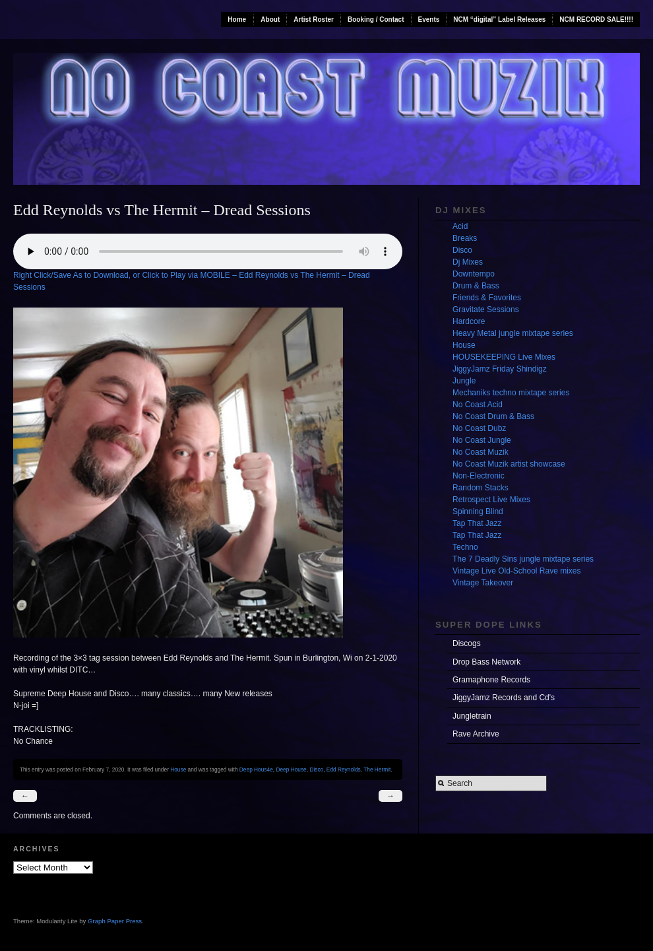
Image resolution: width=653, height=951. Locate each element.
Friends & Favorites (486, 297)
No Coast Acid (477, 404)
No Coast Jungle (481, 440)
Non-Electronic (478, 475)
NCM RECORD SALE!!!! (596, 19)
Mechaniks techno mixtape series (510, 392)
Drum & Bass (475, 285)
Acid (460, 226)
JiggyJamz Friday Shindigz (499, 369)
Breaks (464, 238)
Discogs (466, 643)
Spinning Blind (477, 511)
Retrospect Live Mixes (491, 499)
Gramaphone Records (491, 679)
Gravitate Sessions (485, 309)
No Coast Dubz (479, 428)
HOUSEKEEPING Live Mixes (503, 357)
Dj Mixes (467, 262)
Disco (316, 769)
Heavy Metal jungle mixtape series (512, 333)
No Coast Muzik (480, 452)
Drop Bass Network (486, 662)
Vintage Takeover (482, 582)
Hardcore (468, 321)
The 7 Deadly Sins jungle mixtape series (523, 559)
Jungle (464, 380)
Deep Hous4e (256, 769)
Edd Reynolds (343, 769)
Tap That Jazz (476, 523)
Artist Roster (314, 19)
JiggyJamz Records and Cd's (503, 697)
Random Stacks (480, 487)
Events (429, 19)
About (270, 19)
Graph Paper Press (115, 921)
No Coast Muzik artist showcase (508, 464)
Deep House (291, 769)
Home (237, 19)
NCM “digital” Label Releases (499, 19)
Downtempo (473, 274)
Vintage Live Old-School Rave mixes (516, 570)
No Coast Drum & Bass (493, 416)
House (178, 769)
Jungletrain (471, 716)
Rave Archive (475, 733)
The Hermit (376, 769)
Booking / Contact (376, 19)
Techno (465, 547)
